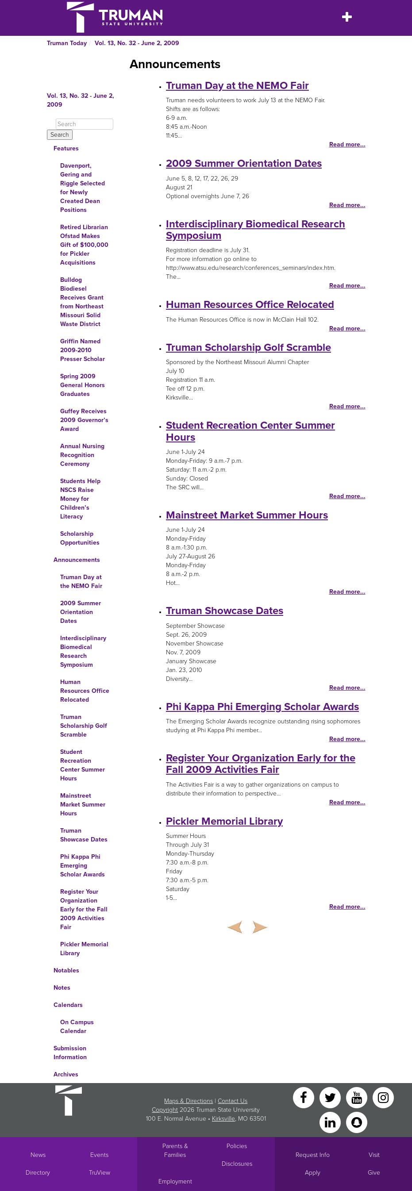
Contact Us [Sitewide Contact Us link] (232, 1101)
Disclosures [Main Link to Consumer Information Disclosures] (237, 1164)
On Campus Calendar (77, 1026)
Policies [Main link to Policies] (237, 1146)
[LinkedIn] (331, 1122)
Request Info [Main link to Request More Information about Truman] (313, 1155)
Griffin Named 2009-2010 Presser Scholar (82, 350)
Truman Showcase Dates (84, 835)
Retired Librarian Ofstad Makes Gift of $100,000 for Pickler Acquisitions (84, 244)
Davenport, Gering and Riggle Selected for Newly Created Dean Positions (82, 188)
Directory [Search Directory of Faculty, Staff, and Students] (38, 1172)
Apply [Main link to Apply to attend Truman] (312, 1172)
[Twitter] (331, 1097)
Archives (66, 1074)
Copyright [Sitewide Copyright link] (165, 1110)
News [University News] (38, 1155)
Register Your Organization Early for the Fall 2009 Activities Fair (84, 909)
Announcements (77, 560)
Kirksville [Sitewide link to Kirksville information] (223, 1118)
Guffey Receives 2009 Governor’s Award (84, 420)
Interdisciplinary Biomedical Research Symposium (83, 651)
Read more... (347, 144)
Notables (66, 970)
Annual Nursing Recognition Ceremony (82, 455)
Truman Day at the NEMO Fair (81, 581)
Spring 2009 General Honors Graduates (82, 385)
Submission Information (70, 1053)
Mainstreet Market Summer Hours (82, 804)
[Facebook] (304, 1097)
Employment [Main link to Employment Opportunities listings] (175, 1181)
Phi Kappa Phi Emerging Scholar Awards (82, 865)
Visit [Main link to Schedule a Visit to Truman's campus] (374, 1155)
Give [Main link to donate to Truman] (374, 1172)
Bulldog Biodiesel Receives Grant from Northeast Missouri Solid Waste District (82, 302)
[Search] (84, 124)
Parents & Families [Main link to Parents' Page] (175, 1150)
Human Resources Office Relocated (84, 690)
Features (66, 148)
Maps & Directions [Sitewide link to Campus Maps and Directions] (188, 1101)
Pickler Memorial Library (84, 949)
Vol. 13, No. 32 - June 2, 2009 (137, 43)
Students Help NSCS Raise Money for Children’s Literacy (80, 498)
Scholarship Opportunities (80, 538)
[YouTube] (357, 1097)
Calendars (68, 1005)
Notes (62, 987)
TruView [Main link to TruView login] (99, 1172)
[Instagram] (383, 1097)
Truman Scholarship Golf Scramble (83, 725)
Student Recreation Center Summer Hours (82, 765)
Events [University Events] (99, 1155)
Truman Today (67, 43)
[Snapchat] (356, 1122)
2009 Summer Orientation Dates (80, 612)
